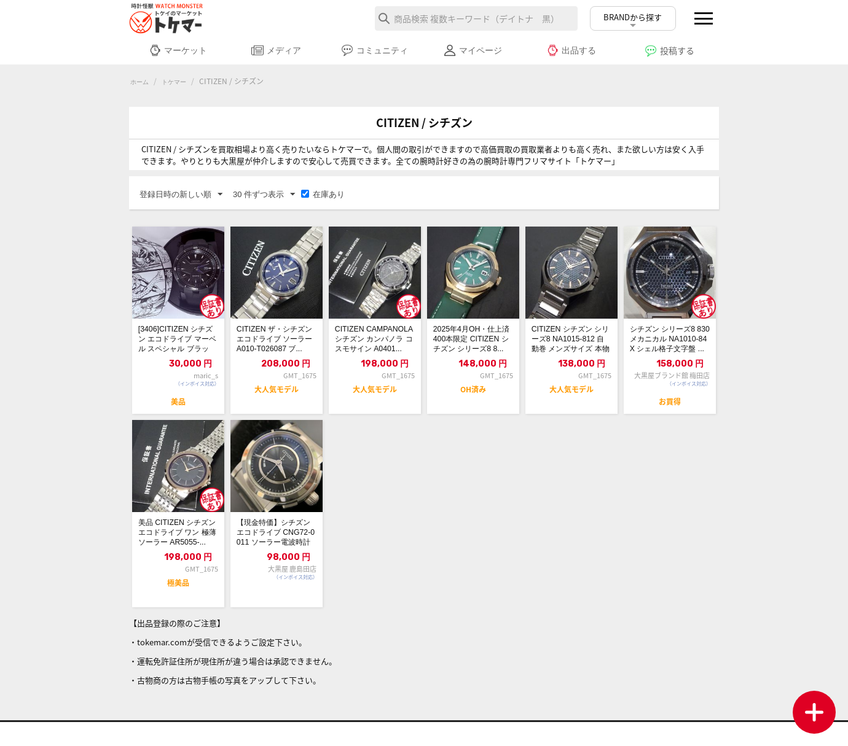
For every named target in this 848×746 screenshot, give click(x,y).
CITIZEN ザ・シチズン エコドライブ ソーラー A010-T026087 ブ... (276, 344)
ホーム (141, 81)
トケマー (180, 81)
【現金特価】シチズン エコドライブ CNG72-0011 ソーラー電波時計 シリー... (275, 549)
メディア (276, 50)
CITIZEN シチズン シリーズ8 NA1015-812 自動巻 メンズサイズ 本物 (571, 344)
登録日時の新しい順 (180, 195)
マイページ (473, 50)
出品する (571, 50)
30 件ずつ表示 (264, 195)
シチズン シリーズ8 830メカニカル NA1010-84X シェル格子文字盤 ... (669, 344)
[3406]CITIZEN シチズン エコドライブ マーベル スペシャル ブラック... (178, 344)
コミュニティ (374, 50)
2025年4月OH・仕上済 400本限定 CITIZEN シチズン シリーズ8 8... (473, 344)
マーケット (178, 50)
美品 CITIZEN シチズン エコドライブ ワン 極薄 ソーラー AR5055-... (175, 549)
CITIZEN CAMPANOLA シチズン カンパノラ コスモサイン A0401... (374, 344)
